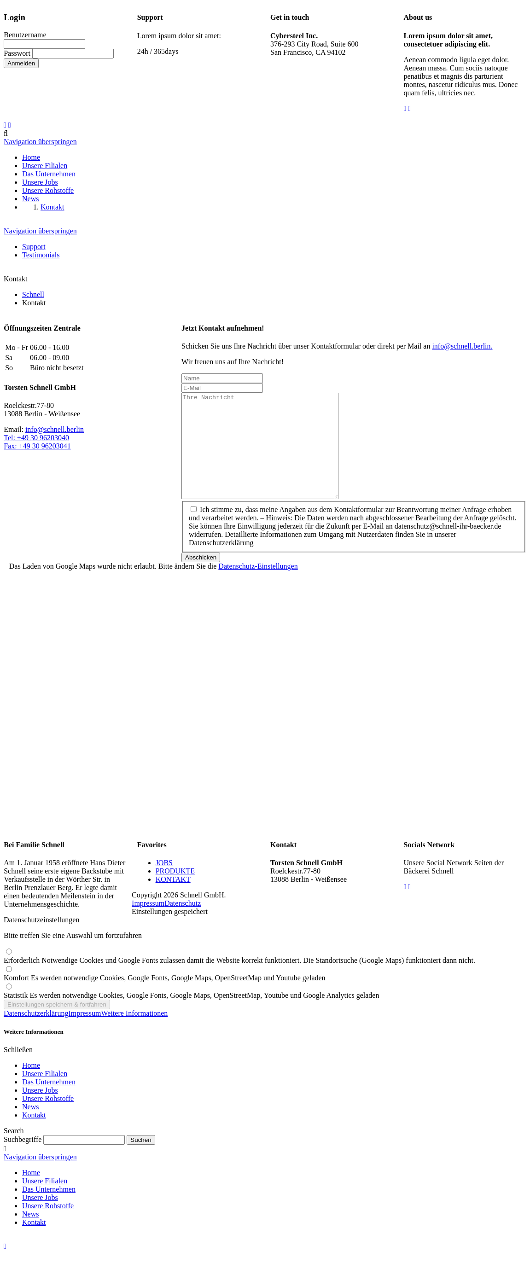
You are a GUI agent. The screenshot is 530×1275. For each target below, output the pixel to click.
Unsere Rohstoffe (48, 1119)
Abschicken (200, 578)
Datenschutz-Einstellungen (257, 587)
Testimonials (41, 255)
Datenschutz (182, 924)
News (30, 1127)
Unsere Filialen (44, 1094)
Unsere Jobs (40, 1111)
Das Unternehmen (49, 1102)
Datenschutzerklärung (36, 1034)
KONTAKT (173, 900)
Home (31, 1086)
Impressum (148, 924)
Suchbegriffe (22, 1160)
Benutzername (25, 35)
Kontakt (34, 1136)
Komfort (165, 998)
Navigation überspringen (40, 142)
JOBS (164, 883)
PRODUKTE (175, 892)
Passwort (17, 53)
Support (34, 246)
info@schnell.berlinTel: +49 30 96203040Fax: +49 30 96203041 (44, 437)
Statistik (191, 1016)
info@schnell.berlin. (462, 346)
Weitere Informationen (134, 1034)
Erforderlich (239, 981)
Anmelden (21, 63)
